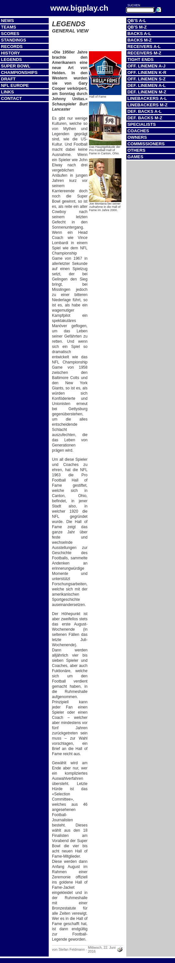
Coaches (138, 130)
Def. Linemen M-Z (146, 91)
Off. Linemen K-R (146, 72)
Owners (137, 137)
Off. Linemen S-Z (146, 79)
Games (135, 156)
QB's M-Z (136, 27)
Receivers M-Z (144, 53)
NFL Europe (15, 85)
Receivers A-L (143, 46)
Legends (11, 59)
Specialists (141, 124)
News (7, 20)
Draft (8, 79)
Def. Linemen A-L (146, 85)
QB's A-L (136, 20)
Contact (11, 98)
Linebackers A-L (147, 98)
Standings (13, 40)
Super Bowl (15, 66)
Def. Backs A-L (144, 111)
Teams (8, 27)
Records (12, 46)
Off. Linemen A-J (146, 66)
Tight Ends (140, 59)
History (10, 53)
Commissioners (146, 143)
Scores (10, 33)
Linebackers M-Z (147, 104)
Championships (19, 72)
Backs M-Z (139, 40)
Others (136, 150)
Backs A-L (139, 33)
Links (7, 91)
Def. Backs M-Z (144, 117)
